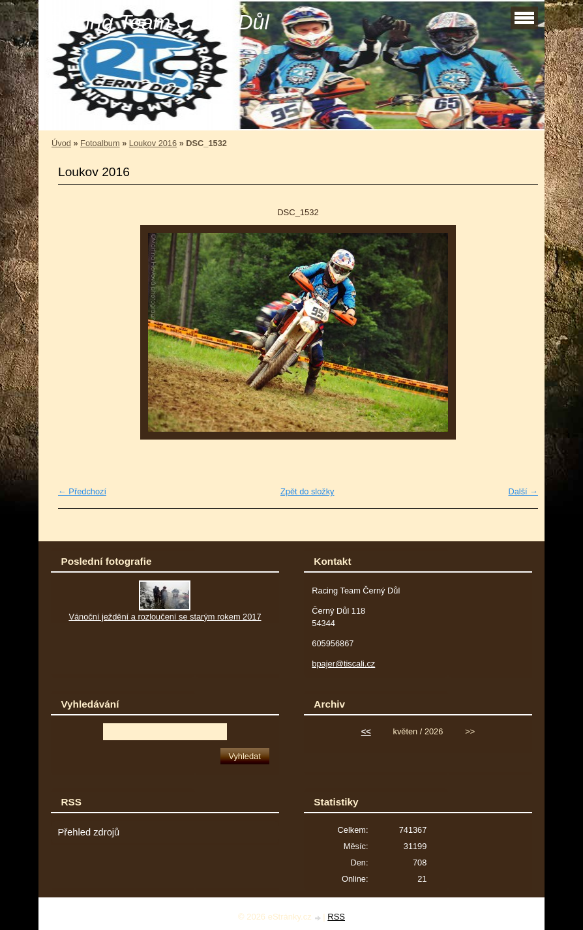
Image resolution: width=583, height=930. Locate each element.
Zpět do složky (307, 491)
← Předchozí (82, 491)
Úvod (61, 143)
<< (366, 731)
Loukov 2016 (153, 143)
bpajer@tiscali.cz (343, 663)
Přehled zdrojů (88, 832)
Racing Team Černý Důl (158, 22)
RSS (336, 917)
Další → (523, 491)
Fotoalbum (99, 143)
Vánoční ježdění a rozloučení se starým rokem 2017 (164, 617)
